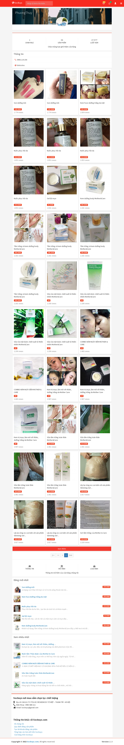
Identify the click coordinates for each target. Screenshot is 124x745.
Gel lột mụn (26, 616)
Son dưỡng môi (28, 587)
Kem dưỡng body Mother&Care (34, 625)
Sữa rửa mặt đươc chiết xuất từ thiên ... (38, 682)
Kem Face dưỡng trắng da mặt (34, 597)
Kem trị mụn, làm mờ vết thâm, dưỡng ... (39, 644)
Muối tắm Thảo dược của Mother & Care (38, 654)
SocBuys (17, 2)
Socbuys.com (33, 741)
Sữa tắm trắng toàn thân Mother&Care (38, 673)
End (70, 555)
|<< (53, 555)
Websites (20, 65)
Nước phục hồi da (29, 606)
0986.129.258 (21, 59)
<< (58, 555)
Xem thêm (62, 549)
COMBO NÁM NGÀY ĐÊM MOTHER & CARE (38, 663)
